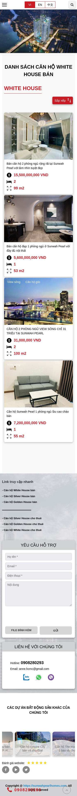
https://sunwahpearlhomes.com (45, 785)
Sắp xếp (61, 100)
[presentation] (36, 616)
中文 (50, 4)
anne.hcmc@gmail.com (34, 668)
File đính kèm (21, 630)
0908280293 (32, 662)
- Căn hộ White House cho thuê (21, 530)
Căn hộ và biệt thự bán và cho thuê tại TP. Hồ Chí (19, 748)
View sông (13, 116)
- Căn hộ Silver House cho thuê (21, 518)
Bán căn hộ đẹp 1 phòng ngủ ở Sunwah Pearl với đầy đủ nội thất (38, 248)
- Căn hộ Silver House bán (18, 496)
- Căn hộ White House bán (18, 490)
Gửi (55, 630)
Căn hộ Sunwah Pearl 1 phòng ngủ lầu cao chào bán (38, 414)
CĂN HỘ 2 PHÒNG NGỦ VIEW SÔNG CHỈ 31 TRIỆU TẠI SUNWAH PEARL (36, 331)
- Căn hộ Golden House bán (19, 502)
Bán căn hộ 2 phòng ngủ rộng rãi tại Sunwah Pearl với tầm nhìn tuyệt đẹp (35, 166)
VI (29, 4)
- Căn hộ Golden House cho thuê (23, 524)
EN (40, 4)
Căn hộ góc (32, 282)
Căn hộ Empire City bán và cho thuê (57, 748)
